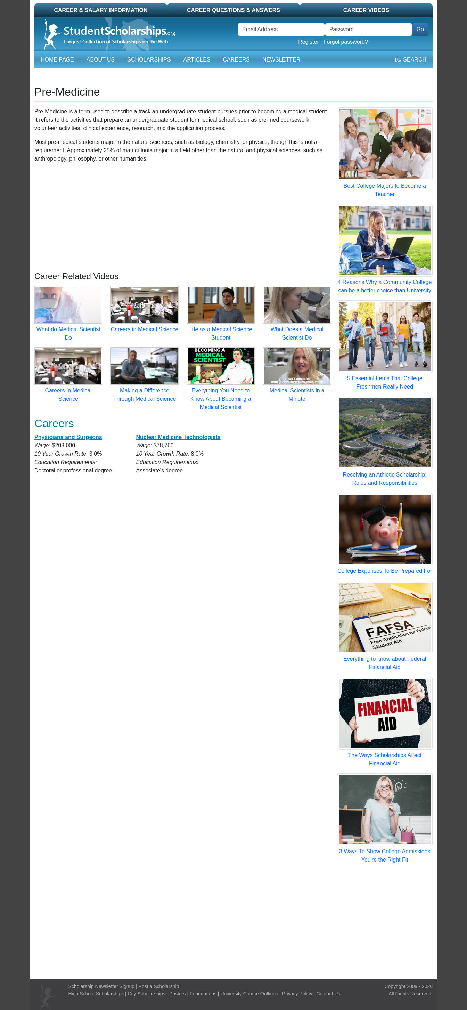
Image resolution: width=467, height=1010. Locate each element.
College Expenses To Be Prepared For (384, 571)
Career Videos (366, 10)
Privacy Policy (297, 993)
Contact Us (328, 993)
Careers (236, 60)
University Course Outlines (249, 993)
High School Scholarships (96, 993)
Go (420, 29)
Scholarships (149, 60)
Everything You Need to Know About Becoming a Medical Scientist (220, 399)
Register (308, 42)
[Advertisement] (182, 217)
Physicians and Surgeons (68, 437)
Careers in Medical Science (145, 329)
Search (410, 60)
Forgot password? (345, 42)
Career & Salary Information (100, 10)
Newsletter (281, 60)
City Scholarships (146, 993)
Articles (197, 60)
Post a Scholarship (159, 986)
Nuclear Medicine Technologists (178, 437)
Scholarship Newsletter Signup (101, 986)
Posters (177, 993)
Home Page (57, 60)
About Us (101, 60)
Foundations (203, 993)
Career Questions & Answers (233, 10)
